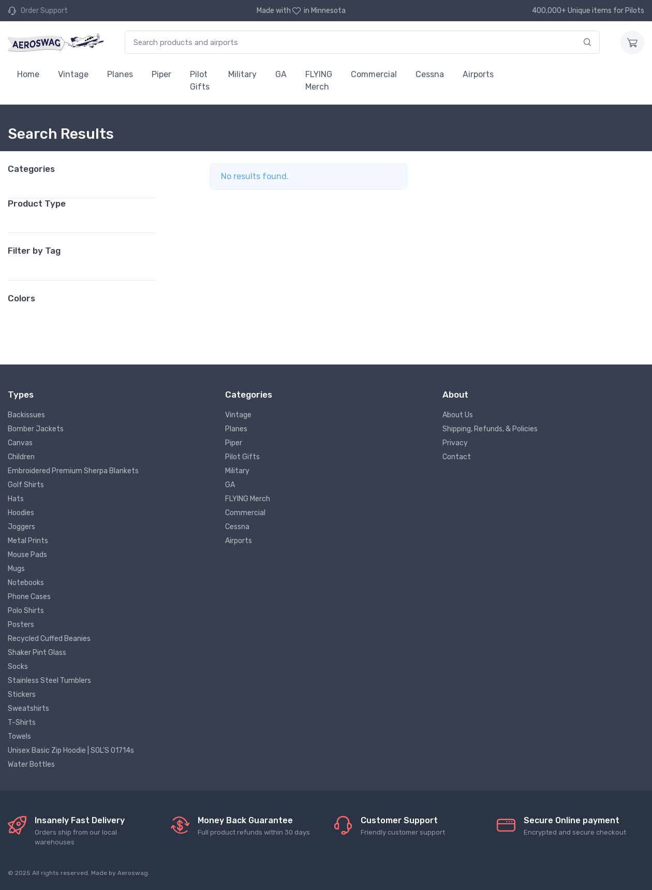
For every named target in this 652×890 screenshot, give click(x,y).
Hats (16, 498)
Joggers (21, 526)
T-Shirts (22, 722)
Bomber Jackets (36, 429)
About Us (457, 415)
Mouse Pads (27, 554)
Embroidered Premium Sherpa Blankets (73, 470)
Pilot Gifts (200, 80)
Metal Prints (28, 540)
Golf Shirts (26, 484)
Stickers (22, 694)
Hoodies (21, 512)
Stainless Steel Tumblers (49, 680)
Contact (456, 457)
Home (28, 74)
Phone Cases (29, 596)
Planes (120, 74)
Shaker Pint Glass (37, 652)
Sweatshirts (28, 708)
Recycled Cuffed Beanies (49, 638)
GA (281, 74)
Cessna (430, 74)
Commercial (374, 74)
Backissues (26, 415)
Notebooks (26, 582)
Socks (18, 666)
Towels (19, 736)
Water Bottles (31, 764)
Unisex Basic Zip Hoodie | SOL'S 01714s (71, 750)
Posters (21, 624)
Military (242, 74)
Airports (478, 74)
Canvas (20, 443)
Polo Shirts (26, 610)
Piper (161, 74)
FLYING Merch (318, 80)
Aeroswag (132, 873)
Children (21, 457)
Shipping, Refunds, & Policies (490, 429)
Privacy (455, 443)
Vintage (73, 74)
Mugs (16, 568)
